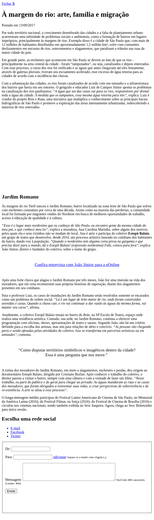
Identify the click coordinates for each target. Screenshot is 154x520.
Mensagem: (13, 483)
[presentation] (38, 505)
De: (7, 449)
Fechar (8, 4)
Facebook (17, 432)
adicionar (59, 457)
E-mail (15, 428)
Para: (9, 457)
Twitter (16, 436)
